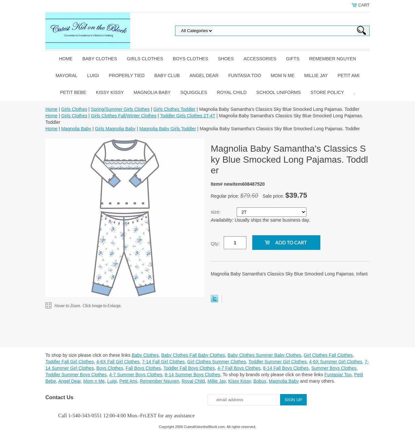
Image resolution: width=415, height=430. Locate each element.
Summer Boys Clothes (333, 368)
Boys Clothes (190, 58)
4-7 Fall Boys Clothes (238, 368)
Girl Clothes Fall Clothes (328, 355)
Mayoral (66, 75)
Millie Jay (316, 75)
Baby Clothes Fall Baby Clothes (193, 355)
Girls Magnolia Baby (115, 128)
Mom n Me (282, 75)
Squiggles (193, 92)
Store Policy (327, 92)
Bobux (259, 381)
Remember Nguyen (332, 58)
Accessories (259, 58)
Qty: (215, 243)
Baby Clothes (99, 58)
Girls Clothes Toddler (174, 109)
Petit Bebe (73, 92)
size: (216, 212)
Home (66, 58)
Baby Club (167, 75)
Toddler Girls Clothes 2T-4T (187, 115)
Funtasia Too (244, 75)
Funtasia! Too (337, 374)
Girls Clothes (145, 58)
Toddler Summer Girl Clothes (277, 361)
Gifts (292, 58)
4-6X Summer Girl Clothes (335, 361)
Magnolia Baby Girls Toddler (167, 128)
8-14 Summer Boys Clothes (192, 374)
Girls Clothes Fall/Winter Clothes (123, 115)
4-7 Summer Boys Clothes (135, 374)
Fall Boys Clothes (143, 368)
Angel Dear (204, 75)
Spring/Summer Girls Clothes (120, 109)
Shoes (226, 58)
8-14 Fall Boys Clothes (286, 368)
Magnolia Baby (152, 92)
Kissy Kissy (110, 92)
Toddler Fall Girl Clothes (69, 361)
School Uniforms (278, 92)
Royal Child (232, 92)
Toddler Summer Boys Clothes (76, 374)
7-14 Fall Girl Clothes (163, 361)
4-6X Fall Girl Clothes (117, 361)
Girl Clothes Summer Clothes (216, 361)
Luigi (93, 75)
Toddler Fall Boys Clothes (189, 368)
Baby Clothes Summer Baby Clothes (264, 355)
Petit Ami (348, 75)
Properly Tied (126, 75)
